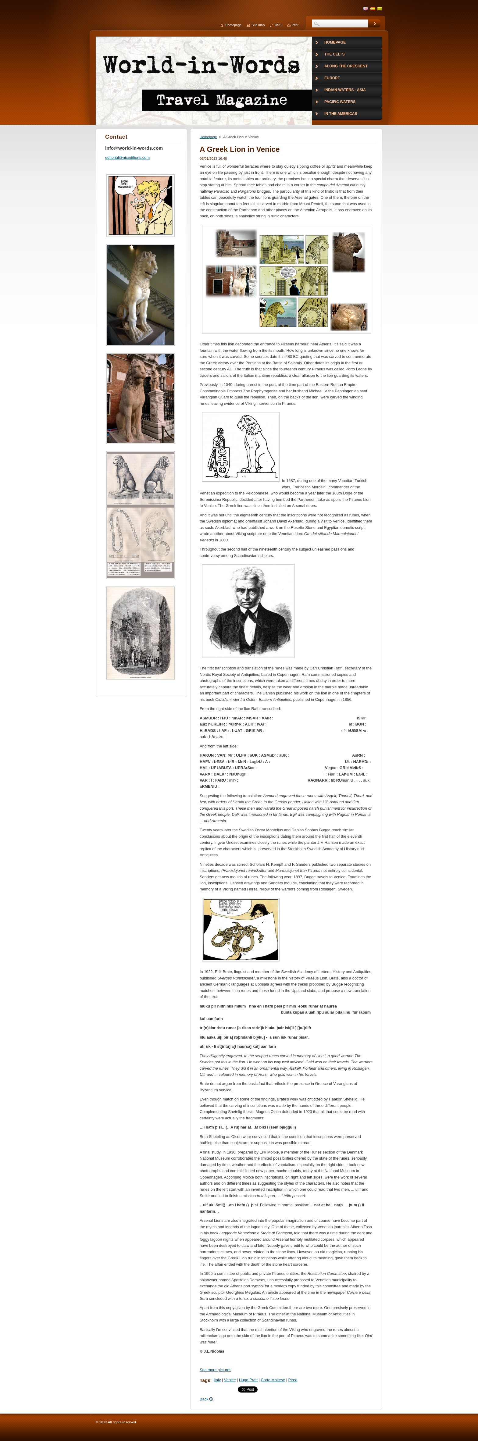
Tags (205, 1380)
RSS (278, 25)
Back (204, 1399)
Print (295, 25)
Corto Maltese (273, 1380)
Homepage (208, 137)
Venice (230, 1380)
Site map (258, 25)
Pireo (293, 1380)
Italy (217, 1380)
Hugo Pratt (248, 1380)
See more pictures (215, 1370)
